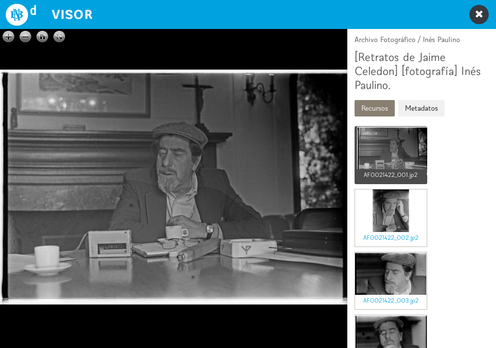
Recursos (374, 108)
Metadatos (421, 108)
